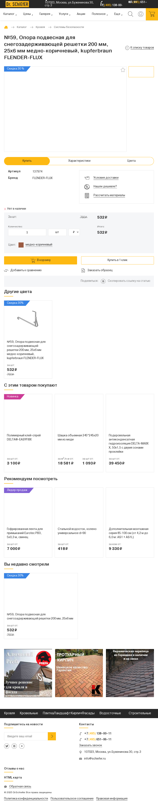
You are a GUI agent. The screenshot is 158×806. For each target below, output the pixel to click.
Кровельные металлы (29, 718)
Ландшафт (62, 713)
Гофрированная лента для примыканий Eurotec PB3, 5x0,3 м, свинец (25, 533)
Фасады (88, 713)
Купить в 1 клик (117, 260)
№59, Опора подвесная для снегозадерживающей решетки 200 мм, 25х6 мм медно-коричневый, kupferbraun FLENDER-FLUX (26, 350)
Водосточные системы (110, 718)
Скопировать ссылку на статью (129, 281)
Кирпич (76, 713)
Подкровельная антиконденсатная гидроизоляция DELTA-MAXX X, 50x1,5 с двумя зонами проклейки (128, 443)
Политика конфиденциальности (26, 798)
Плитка (48, 713)
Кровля (9, 713)
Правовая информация (111, 798)
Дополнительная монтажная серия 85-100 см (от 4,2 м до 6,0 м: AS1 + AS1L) (128, 533)
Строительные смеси (140, 718)
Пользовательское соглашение (72, 798)
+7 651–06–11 (95, 739)
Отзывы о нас (14, 768)
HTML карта (13, 777)
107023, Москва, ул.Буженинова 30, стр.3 (112, 752)
